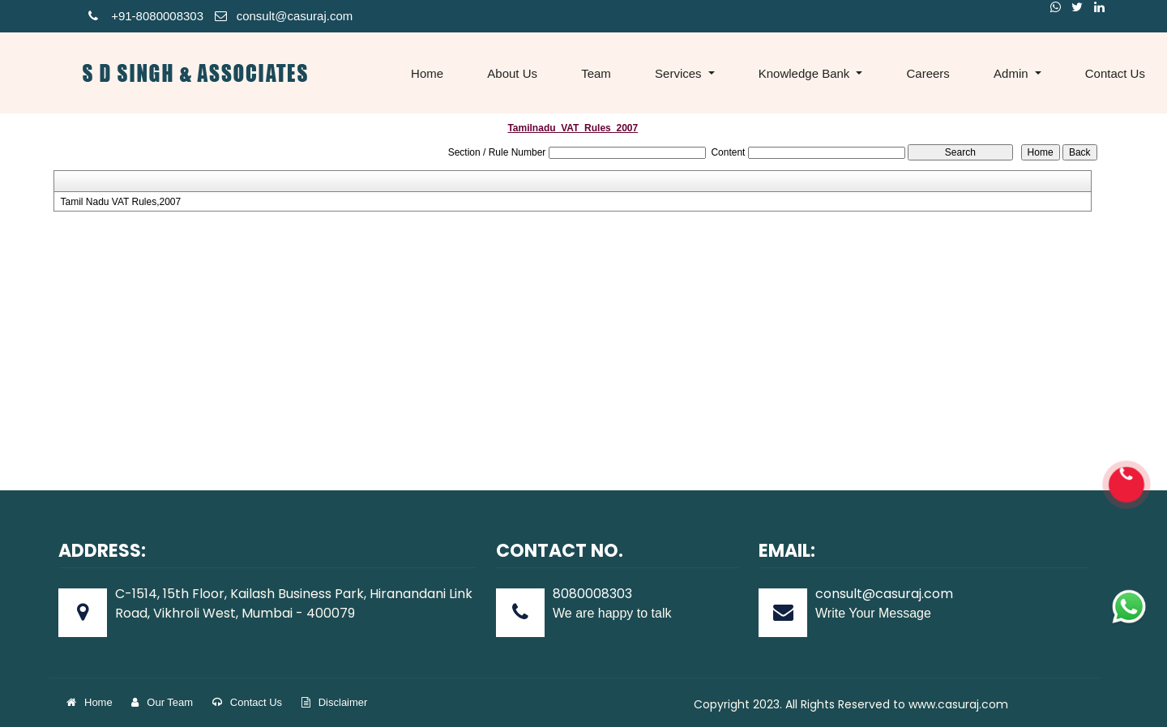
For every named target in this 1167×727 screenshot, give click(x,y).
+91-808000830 (142, 16)
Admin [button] (1013, 73)
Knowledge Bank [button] (806, 73)
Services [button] (680, 73)
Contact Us (247, 702)
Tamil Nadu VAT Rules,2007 (120, 201)
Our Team (162, 702)
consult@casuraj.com (284, 16)
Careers (928, 73)
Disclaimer (334, 702)
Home (427, 73)
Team (596, 73)
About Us (512, 73)
